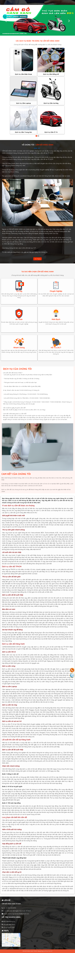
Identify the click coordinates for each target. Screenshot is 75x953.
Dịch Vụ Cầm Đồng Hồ (51, 74)
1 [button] (36, 136)
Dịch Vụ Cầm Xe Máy (51, 103)
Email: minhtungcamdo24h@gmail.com (15, 914)
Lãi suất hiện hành (8, 924)
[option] (23, 91)
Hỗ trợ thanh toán (8, 927)
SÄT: (9, 908)
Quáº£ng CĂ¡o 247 (47, 951)
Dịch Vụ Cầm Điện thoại (23, 74)
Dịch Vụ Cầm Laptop (23, 103)
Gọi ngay (37, 259)
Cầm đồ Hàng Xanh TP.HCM (11, 904)
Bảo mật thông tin (8, 921)
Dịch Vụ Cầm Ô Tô (51, 132)
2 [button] (38, 136)
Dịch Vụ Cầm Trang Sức (23, 132)
